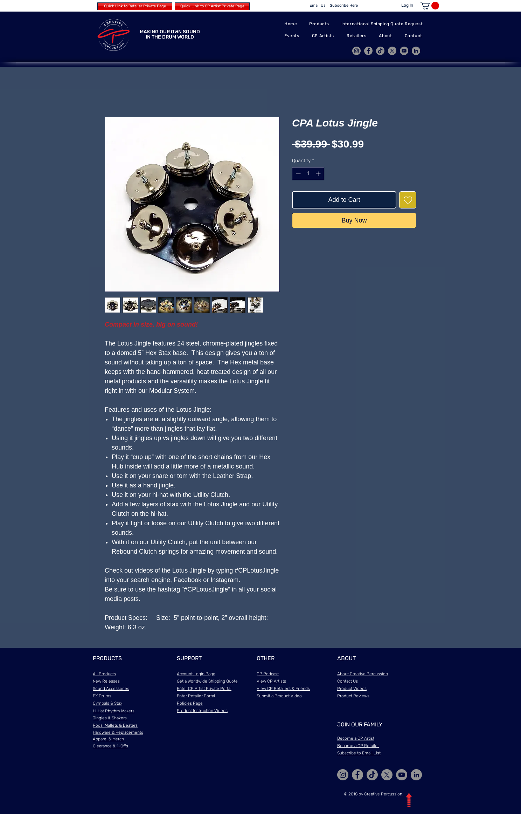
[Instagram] (356, 51)
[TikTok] (380, 51)
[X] (392, 51)
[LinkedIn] (416, 51)
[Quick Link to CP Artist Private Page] (212, 6)
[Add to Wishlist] (407, 199)
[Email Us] (317, 6)
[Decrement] (297, 173)
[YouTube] (404, 51)
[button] (429, 5)
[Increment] (318, 173)
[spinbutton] (308, 173)
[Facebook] (368, 51)
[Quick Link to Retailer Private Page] (134, 6)
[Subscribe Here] (343, 6)
